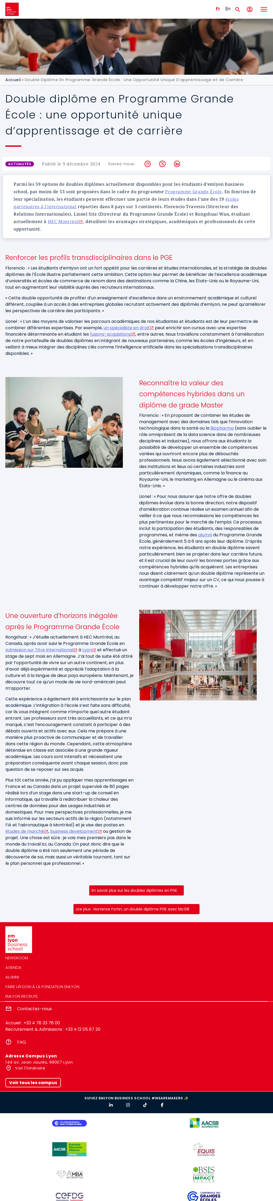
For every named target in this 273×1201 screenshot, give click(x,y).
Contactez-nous (34, 1009)
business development (74, 831)
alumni (205, 535)
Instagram (148, 164)
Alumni (12, 977)
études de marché (24, 831)
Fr (218, 9)
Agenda (13, 967)
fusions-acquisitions (110, 334)
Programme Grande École (193, 192)
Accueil (13, 79)
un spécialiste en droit (127, 328)
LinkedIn (177, 164)
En (228, 9)
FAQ (21, 1042)
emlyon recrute (21, 996)
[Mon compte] (249, 9)
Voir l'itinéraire (29, 1068)
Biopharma (222, 428)
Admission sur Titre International (39, 650)
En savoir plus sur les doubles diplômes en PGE (134, 890)
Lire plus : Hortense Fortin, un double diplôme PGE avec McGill (132, 909)
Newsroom (16, 958)
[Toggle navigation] (263, 9)
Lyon (87, 650)
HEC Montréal (63, 221)
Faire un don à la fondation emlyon (42, 986)
